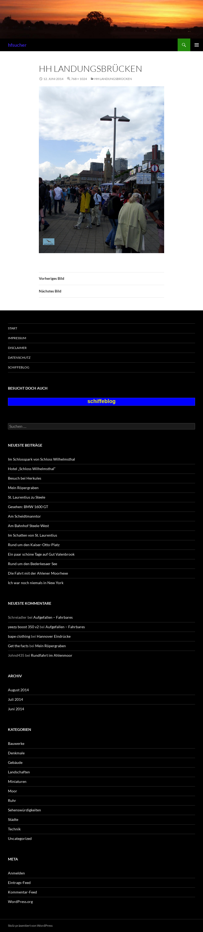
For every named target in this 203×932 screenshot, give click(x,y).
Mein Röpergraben (23, 487)
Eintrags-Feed (19, 882)
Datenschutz (19, 357)
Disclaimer (17, 348)
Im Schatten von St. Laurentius (32, 535)
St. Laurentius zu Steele (26, 497)
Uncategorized (20, 838)
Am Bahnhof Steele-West (28, 525)
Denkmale (16, 753)
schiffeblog (18, 367)
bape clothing (19, 636)
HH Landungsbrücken (113, 79)
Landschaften (19, 772)
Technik (14, 829)
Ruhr (12, 800)
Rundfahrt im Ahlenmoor (51, 655)
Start (12, 328)
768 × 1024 (79, 79)
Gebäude (15, 762)
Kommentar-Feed (22, 892)
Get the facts (18, 646)
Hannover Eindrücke (54, 636)
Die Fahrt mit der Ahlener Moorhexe (38, 573)
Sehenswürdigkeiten (24, 810)
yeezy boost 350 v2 (23, 627)
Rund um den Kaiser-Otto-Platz (33, 544)
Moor (12, 791)
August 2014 (18, 690)
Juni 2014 (16, 709)
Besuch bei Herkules (24, 478)
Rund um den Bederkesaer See (32, 563)
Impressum (17, 338)
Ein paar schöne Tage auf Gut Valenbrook (41, 554)
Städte (13, 819)
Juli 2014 (15, 699)
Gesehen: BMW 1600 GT (28, 506)
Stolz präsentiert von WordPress (30, 926)
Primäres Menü (196, 45)
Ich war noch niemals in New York (35, 582)
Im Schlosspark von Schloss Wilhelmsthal (41, 459)
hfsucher (17, 45)
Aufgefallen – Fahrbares (53, 617)
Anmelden (16, 873)
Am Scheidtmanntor (24, 516)
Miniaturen (17, 781)
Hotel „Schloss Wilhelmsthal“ (32, 468)
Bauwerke (16, 743)
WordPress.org (20, 901)
